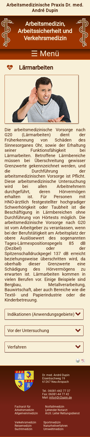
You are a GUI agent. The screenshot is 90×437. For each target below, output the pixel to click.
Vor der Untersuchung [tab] (28, 330)
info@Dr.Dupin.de (60, 397)
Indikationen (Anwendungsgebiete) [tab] (40, 314)
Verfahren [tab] (16, 347)
